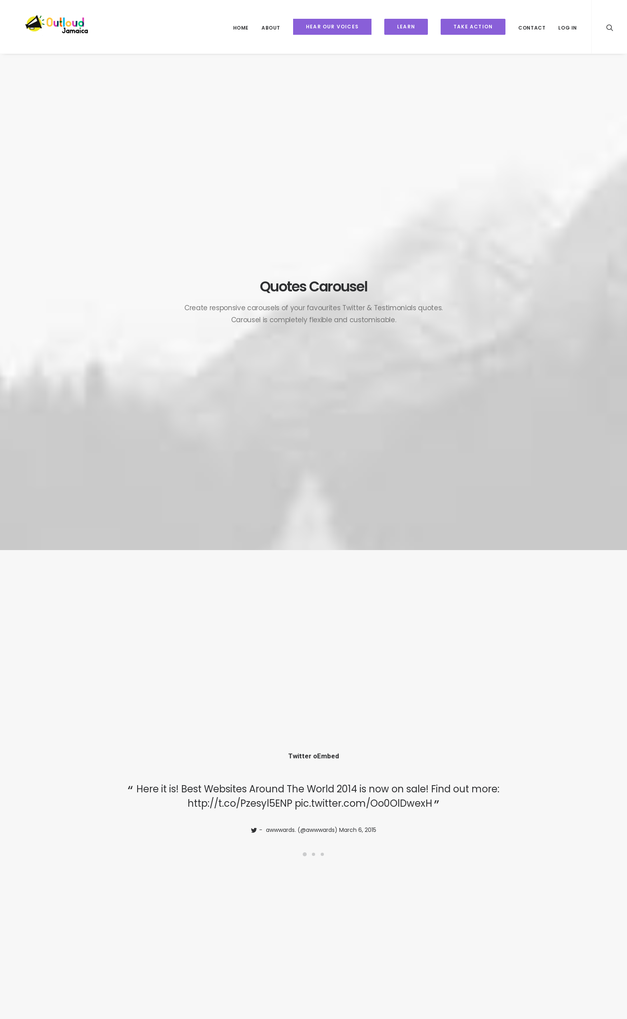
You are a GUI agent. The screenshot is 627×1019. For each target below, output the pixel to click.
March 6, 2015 (357, 295)
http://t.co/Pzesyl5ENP (240, 268)
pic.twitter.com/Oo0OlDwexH (363, 268)
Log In (567, 27)
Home (241, 27)
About (271, 27)
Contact (531, 27)
